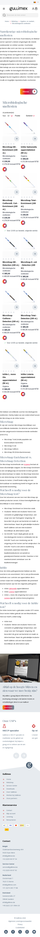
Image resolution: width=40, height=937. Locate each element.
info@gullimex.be (9, 856)
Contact (7, 810)
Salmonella (13, 588)
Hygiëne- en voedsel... (27, 21)
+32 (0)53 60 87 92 (10, 870)
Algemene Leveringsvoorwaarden (20, 921)
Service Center (10, 785)
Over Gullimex (10, 792)
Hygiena (24, 156)
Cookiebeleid (20, 927)
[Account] (33, 8)
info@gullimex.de (9, 902)
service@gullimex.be (10, 867)
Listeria (11, 592)
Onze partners (10, 798)
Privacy (20, 924)
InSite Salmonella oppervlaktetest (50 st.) (29, 150)
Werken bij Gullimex (12, 795)
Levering (8, 817)
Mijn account (9, 813)
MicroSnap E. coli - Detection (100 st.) (29, 265)
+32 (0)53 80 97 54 (10, 859)
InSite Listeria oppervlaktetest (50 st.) (28, 377)
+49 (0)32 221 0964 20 (11, 905)
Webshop (14, 21)
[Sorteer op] (20, 116)
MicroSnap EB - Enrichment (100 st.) (10, 150)
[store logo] (18, 8)
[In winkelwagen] (5, 169)
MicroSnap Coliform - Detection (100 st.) (11, 318)
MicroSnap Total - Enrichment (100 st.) (29, 203)
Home (7, 21)
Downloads (9, 789)
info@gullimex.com (9, 885)
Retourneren (9, 820)
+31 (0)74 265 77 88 (10, 888)
